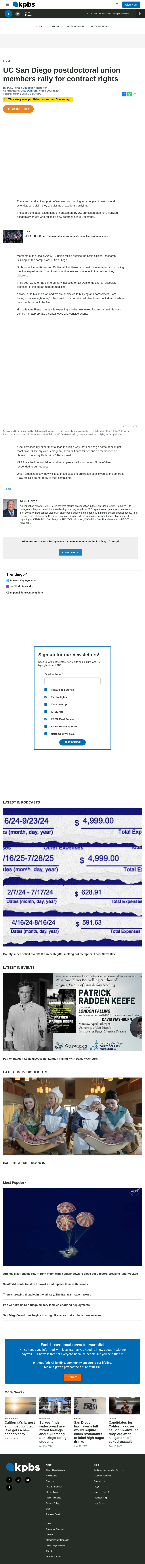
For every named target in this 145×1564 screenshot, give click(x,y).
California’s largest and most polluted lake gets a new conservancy (20, 1428)
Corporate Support (55, 1529)
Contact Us (99, 1481)
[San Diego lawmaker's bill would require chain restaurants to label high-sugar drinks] (90, 1405)
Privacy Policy (52, 1503)
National (55, 26)
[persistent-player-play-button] (8, 15)
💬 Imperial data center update (24, 592)
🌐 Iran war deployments (21, 580)
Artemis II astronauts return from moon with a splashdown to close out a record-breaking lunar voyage (70, 1273)
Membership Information (57, 1540)
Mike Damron (28, 90)
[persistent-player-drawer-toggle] (140, 15)
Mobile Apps (52, 1492)
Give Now (131, 4)
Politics (112, 1418)
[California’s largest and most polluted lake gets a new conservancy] (20, 1405)
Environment (11, 1418)
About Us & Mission (55, 1470)
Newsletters (51, 1475)
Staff (48, 1509)
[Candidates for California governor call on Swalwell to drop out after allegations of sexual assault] (125, 1405)
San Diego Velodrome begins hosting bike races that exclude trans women (52, 1315)
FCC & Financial (54, 1486)
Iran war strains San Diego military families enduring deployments (46, 1305)
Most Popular (15, 1183)
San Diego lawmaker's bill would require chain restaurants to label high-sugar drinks (89, 1432)
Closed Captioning (102, 1475)
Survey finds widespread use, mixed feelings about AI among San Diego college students (54, 1432)
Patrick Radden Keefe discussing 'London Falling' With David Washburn (50, 1058)
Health (77, 1418)
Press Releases (53, 1497)
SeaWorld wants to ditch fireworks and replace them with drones (45, 1284)
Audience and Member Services (109, 1470)
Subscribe (72, 742)
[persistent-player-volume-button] (17, 15)
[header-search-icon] (117, 4)
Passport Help (100, 1497)
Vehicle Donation (54, 1556)
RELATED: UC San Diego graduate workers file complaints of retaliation (66, 236)
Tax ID (49, 1551)
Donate (72, 1377)
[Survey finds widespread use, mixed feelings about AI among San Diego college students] (55, 1405)
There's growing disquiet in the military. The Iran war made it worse (47, 1294)
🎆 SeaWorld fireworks (19, 586)
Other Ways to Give (55, 1545)
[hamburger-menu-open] (7, 5)
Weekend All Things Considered (115, 15)
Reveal (28, 16)
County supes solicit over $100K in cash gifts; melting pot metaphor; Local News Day (59, 954)
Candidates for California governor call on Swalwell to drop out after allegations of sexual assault (124, 1432)
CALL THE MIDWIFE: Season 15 (24, 1163)
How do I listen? (101, 1492)
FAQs (96, 1486)
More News (15, 1392)
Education (44, 1418)
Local (40, 26)
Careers (50, 1481)
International (75, 26)
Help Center (99, 1503)
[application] (70, 155)
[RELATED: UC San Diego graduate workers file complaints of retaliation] (13, 236)
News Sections (100, 26)
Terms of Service (54, 1514)
